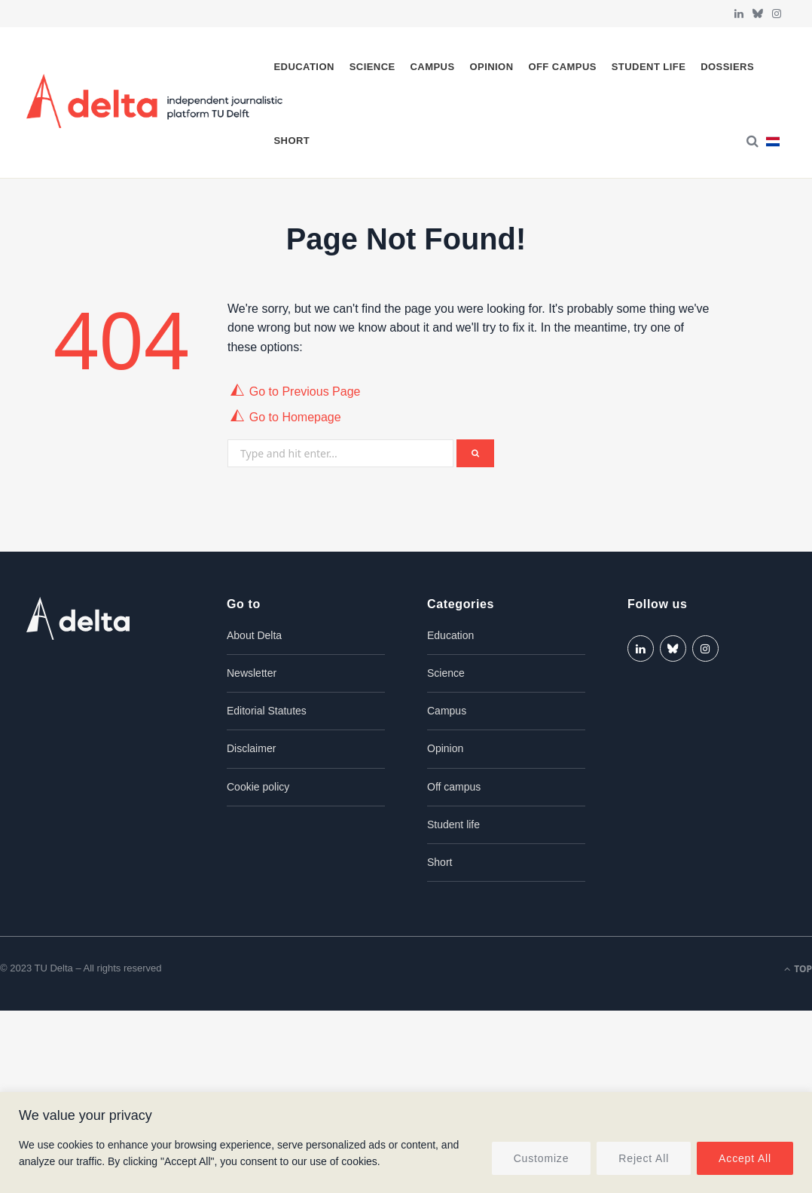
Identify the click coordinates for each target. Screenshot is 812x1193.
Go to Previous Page (305, 391)
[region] (406, 1142)
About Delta (254, 635)
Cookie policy (258, 787)
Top (798, 968)
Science (372, 66)
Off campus (562, 66)
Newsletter (251, 673)
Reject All (643, 1158)
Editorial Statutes (267, 711)
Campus (433, 66)
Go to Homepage (295, 417)
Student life (649, 66)
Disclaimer (251, 748)
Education (303, 66)
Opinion (491, 66)
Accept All (745, 1158)
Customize (541, 1158)
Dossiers (727, 66)
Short (291, 140)
